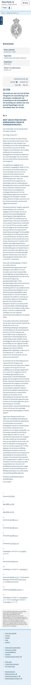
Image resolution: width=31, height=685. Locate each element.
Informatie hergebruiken (12, 648)
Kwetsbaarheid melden (12, 657)
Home (3, 13)
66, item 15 (23, 597)
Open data (8, 662)
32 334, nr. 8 (14, 561)
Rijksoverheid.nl (10, 674)
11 (20, 387)
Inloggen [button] (4, 7)
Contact (7, 636)
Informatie (14, 82)
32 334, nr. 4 (14, 528)
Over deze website (10, 633)
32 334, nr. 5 (14, 536)
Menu (26, 3)
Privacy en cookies (10, 650)
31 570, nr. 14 (14, 543)
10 (11, 376)
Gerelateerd (24, 82)
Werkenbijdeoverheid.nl (12, 678)
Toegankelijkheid (10, 652)
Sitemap (7, 654)
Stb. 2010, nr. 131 (8, 512)
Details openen (1, 20)
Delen (25, 85)
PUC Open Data (10, 666)
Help (6, 640)
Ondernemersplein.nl (11, 676)
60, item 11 (23, 569)
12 (7, 412)
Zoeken (7, 642)
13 (23, 445)
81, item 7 (8, 602)
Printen (18, 85)
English (7, 638)
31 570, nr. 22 (21, 580)
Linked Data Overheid (12, 664)
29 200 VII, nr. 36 (15, 590)
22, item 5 (23, 551)
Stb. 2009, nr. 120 (8, 504)
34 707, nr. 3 (14, 577)
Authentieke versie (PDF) (21, 79)
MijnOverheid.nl (10, 672)
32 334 (12, 496)
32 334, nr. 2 (14, 520)
